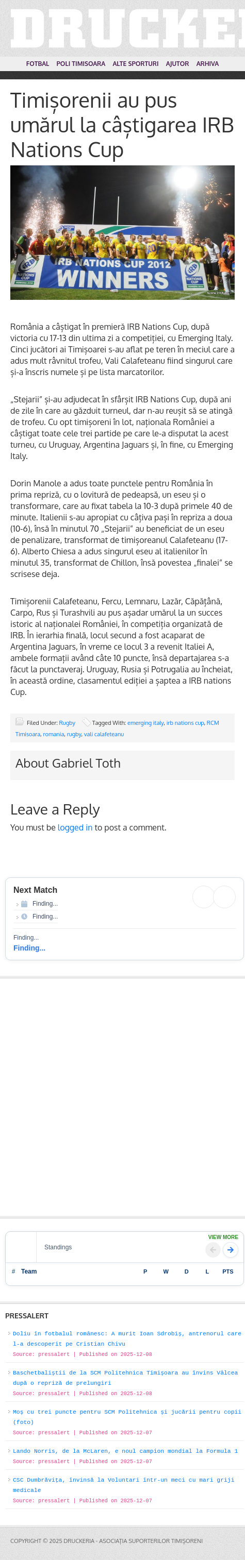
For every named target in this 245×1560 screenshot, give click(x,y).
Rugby (67, 722)
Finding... (29, 948)
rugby (74, 734)
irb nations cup (185, 722)
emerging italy (145, 722)
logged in (75, 827)
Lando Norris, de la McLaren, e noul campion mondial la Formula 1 (125, 1451)
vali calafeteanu (104, 734)
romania (53, 734)
